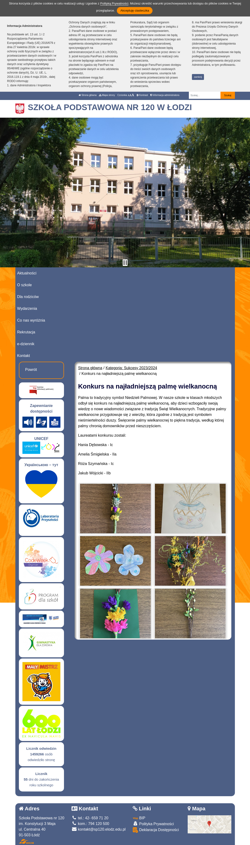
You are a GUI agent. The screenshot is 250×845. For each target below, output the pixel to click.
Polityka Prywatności (153, 823)
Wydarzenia (27, 309)
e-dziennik (25, 344)
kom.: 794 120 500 (90, 824)
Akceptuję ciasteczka (134, 10)
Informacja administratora (164, 95)
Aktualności (27, 273)
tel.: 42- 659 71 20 (90, 818)
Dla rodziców (28, 297)
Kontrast (142, 95)
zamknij (198, 77)
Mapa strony (107, 95)
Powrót (31, 370)
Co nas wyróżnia (31, 320)
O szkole (24, 285)
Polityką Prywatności (114, 3)
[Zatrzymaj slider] (125, 262)
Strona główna (88, 95)
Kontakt (23, 356)
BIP (139, 818)
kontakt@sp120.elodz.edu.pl (99, 829)
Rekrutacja (26, 332)
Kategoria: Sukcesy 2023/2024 (131, 368)
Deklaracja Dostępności (156, 830)
